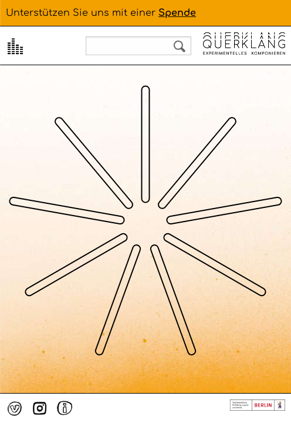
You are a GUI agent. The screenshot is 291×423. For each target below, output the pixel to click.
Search (179, 46)
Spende (177, 13)
